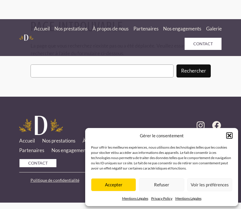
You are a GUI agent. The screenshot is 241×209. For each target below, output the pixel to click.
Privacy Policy (161, 198)
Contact (203, 43)
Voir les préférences (210, 184)
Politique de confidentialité (55, 180)
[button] (229, 135)
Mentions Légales (135, 198)
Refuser (161, 184)
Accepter (113, 184)
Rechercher (193, 71)
